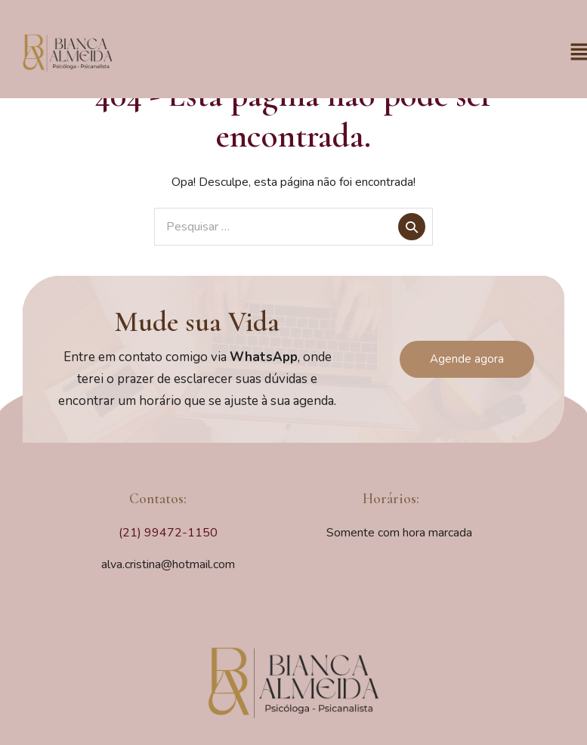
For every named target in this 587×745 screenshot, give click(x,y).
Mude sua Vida (197, 322)
